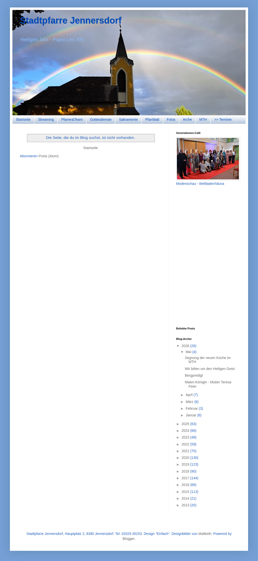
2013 (186, 505)
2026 (186, 346)
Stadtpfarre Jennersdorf (71, 20)
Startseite (23, 119)
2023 (186, 437)
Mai (189, 352)
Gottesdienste (100, 119)
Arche (187, 119)
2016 (186, 485)
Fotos (171, 119)
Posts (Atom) (49, 156)
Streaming (46, 119)
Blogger (128, 539)
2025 (186, 424)
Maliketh (204, 534)
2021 (186, 451)
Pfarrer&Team (72, 119)
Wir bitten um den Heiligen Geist (210, 369)
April (190, 395)
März (190, 402)
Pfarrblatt (152, 119)
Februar (192, 408)
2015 (186, 492)
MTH (203, 119)
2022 (186, 444)
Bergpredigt (194, 375)
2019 (186, 464)
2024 (186, 431)
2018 (186, 471)
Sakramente (128, 119)
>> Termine (223, 119)
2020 (186, 458)
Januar (191, 415)
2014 (186, 498)
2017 (186, 478)
